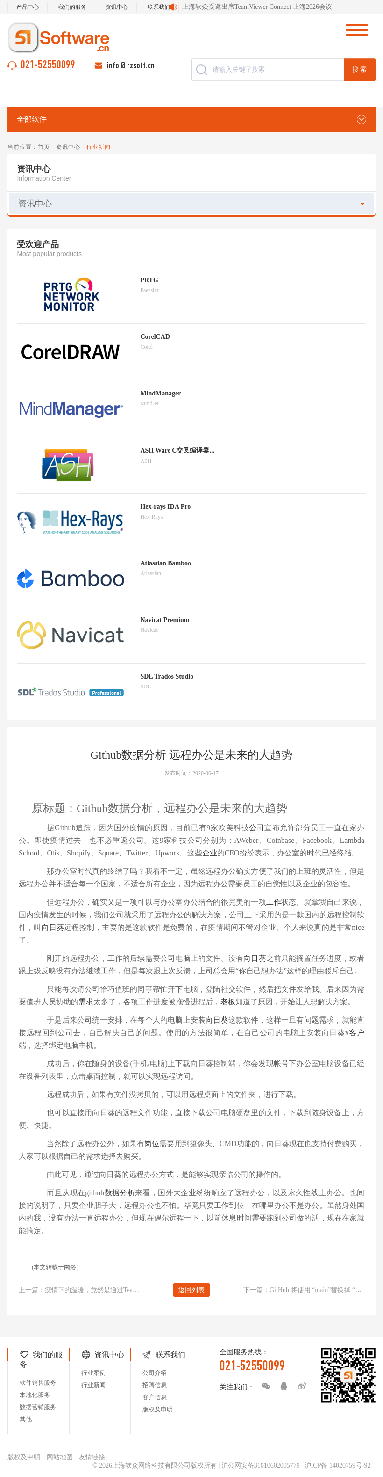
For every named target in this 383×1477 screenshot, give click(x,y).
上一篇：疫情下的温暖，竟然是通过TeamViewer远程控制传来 (107, 1290)
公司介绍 (154, 1372)
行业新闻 (93, 1385)
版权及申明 (157, 1409)
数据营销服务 (38, 1407)
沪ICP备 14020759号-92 (338, 1465)
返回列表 (191, 1290)
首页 (44, 147)
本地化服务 (35, 1394)
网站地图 (60, 1457)
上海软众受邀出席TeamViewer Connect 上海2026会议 (257, 6)
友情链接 (92, 1457)
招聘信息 (154, 1385)
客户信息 (154, 1397)
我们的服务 (72, 7)
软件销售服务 (38, 1382)
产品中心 (27, 7)
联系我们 (159, 7)
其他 (26, 1419)
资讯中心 (117, 7)
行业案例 (93, 1372)
